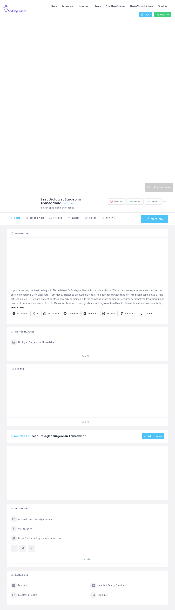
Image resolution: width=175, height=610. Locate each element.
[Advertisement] (87, 264)
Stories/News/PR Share (141, 6)
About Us (162, 6)
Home (54, 6)
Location (84, 6)
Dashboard (67, 6)
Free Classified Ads (115, 6)
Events (98, 6)
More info (154, 219)
